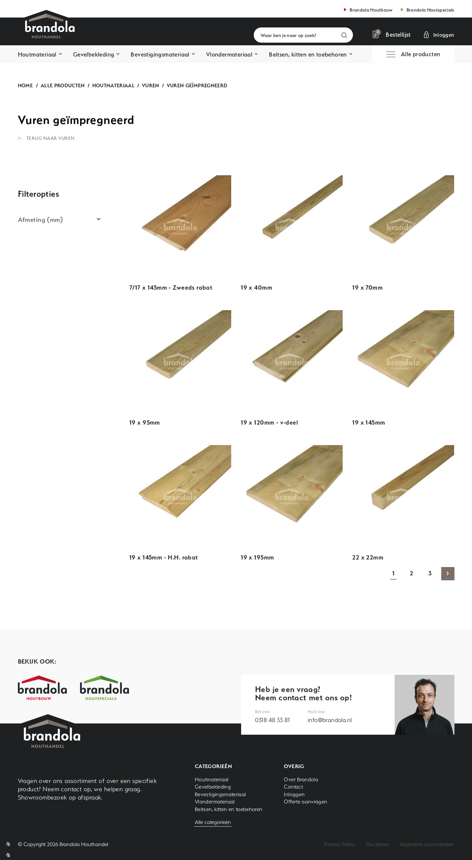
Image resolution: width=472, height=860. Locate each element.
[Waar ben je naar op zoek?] (303, 35)
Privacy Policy (339, 844)
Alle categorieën (213, 822)
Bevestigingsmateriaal (160, 54)
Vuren (150, 85)
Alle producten (63, 85)
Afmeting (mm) (40, 220)
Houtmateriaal (37, 54)
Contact (293, 787)
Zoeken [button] (344, 35)
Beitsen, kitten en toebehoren (308, 54)
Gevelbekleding (93, 54)
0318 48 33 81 (272, 720)
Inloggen (294, 794)
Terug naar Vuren (50, 138)
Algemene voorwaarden (427, 844)
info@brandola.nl (330, 720)
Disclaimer (377, 844)
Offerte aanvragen (305, 802)
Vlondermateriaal (229, 54)
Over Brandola (301, 779)
